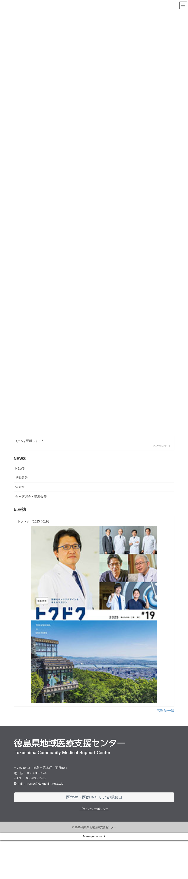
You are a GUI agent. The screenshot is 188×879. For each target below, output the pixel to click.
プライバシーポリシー (94, 848)
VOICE (20, 487)
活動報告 (21, 478)
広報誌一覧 (165, 750)
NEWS (20, 468)
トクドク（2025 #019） (34, 521)
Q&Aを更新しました (30, 441)
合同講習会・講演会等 (31, 496)
